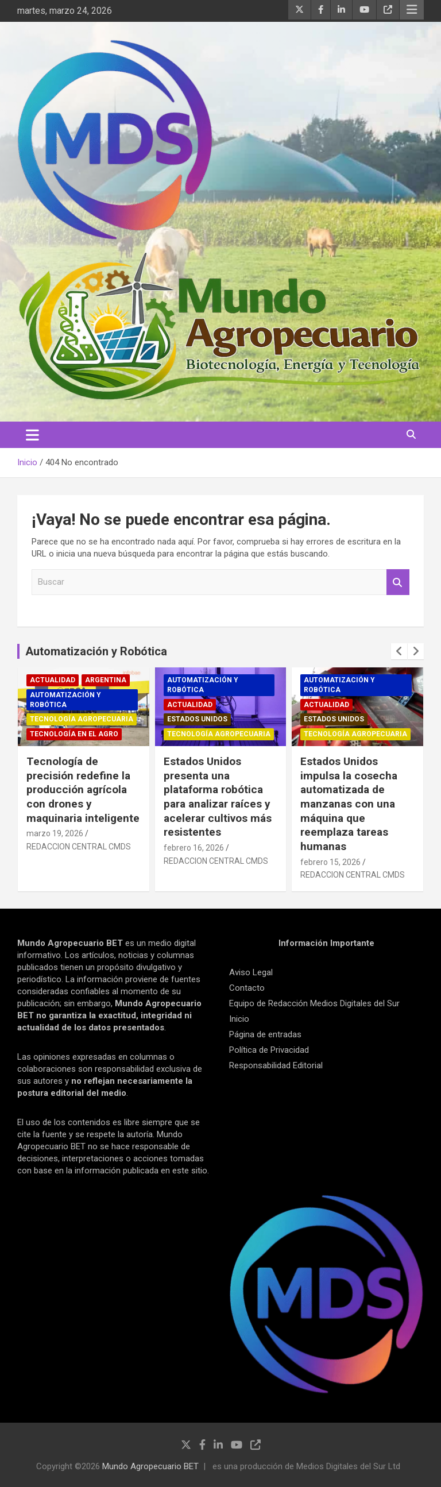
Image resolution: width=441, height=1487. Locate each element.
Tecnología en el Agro (74, 734)
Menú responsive (412, 10)
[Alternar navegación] (32, 435)
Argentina (105, 680)
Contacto (247, 988)
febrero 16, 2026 (194, 847)
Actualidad (52, 680)
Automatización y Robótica (96, 651)
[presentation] (399, 651)
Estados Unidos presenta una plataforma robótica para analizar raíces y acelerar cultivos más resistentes (218, 797)
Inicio (239, 1019)
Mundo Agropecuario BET (150, 1466)
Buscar (397, 582)
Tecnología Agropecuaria (81, 719)
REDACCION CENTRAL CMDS (78, 846)
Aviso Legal (251, 972)
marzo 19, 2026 (54, 833)
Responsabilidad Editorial (276, 1065)
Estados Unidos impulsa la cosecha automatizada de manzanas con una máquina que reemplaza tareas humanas (348, 804)
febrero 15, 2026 (330, 862)
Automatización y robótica (65, 700)
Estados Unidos (197, 719)
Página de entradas (265, 1034)
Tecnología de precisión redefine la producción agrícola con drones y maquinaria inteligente (83, 790)
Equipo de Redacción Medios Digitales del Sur (314, 1003)
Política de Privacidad (269, 1050)
